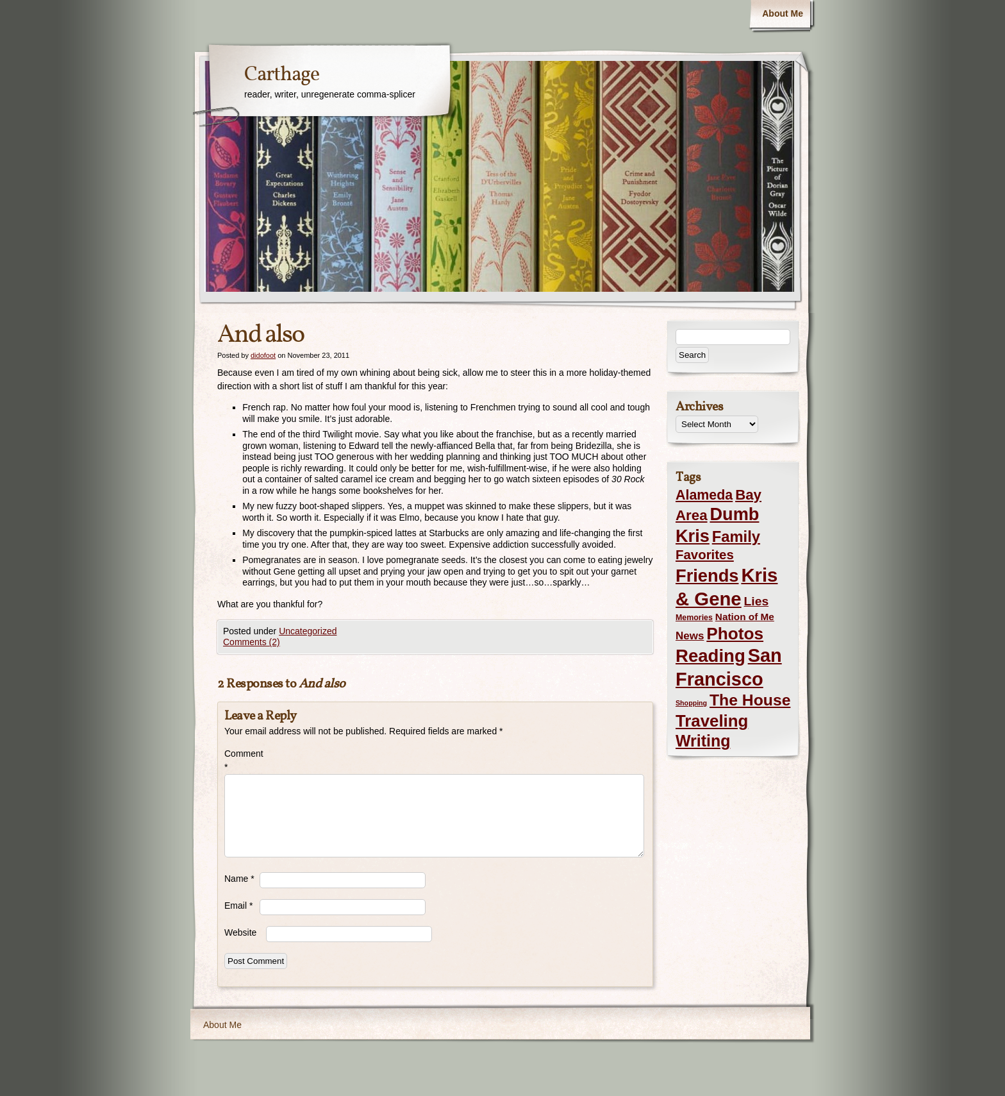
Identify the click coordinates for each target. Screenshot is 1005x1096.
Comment (242, 760)
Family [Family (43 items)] (736, 536)
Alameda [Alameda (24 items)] (704, 495)
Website (240, 932)
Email (238, 905)
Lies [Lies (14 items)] (756, 601)
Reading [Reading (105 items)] (710, 656)
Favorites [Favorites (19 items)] (705, 555)
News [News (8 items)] (690, 636)
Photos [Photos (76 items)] (734, 633)
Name (239, 878)
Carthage (281, 75)
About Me (782, 13)
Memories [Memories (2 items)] (694, 617)
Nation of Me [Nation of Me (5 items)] (744, 616)
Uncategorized (307, 631)
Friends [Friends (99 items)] (707, 576)
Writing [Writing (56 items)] (703, 741)
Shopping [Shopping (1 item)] (691, 703)
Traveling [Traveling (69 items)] (712, 721)
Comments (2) (251, 642)
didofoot (263, 355)
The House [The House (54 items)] (750, 700)
